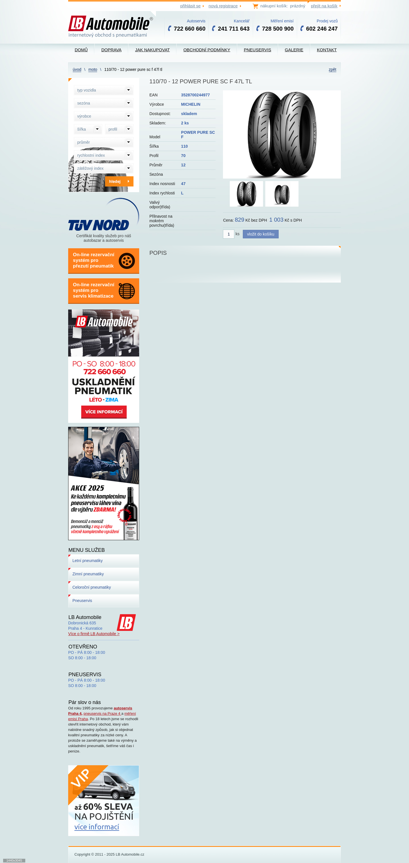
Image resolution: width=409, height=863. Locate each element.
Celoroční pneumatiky (91, 587)
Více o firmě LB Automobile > (94, 633)
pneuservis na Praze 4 (102, 713)
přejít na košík (324, 5)
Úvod (77, 69)
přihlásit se (190, 5)
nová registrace (222, 5)
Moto (92, 69)
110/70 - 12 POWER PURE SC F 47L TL (133, 69)
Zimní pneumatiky (88, 574)
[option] (282, 134)
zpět (332, 69)
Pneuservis (82, 600)
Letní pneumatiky (87, 560)
